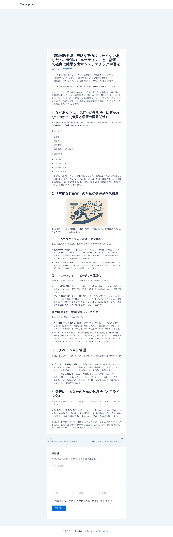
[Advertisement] (86, 25)
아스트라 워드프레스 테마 (100, 531)
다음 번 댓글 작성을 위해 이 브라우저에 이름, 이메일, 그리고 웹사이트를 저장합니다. (84, 501)
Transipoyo (27, 4)
